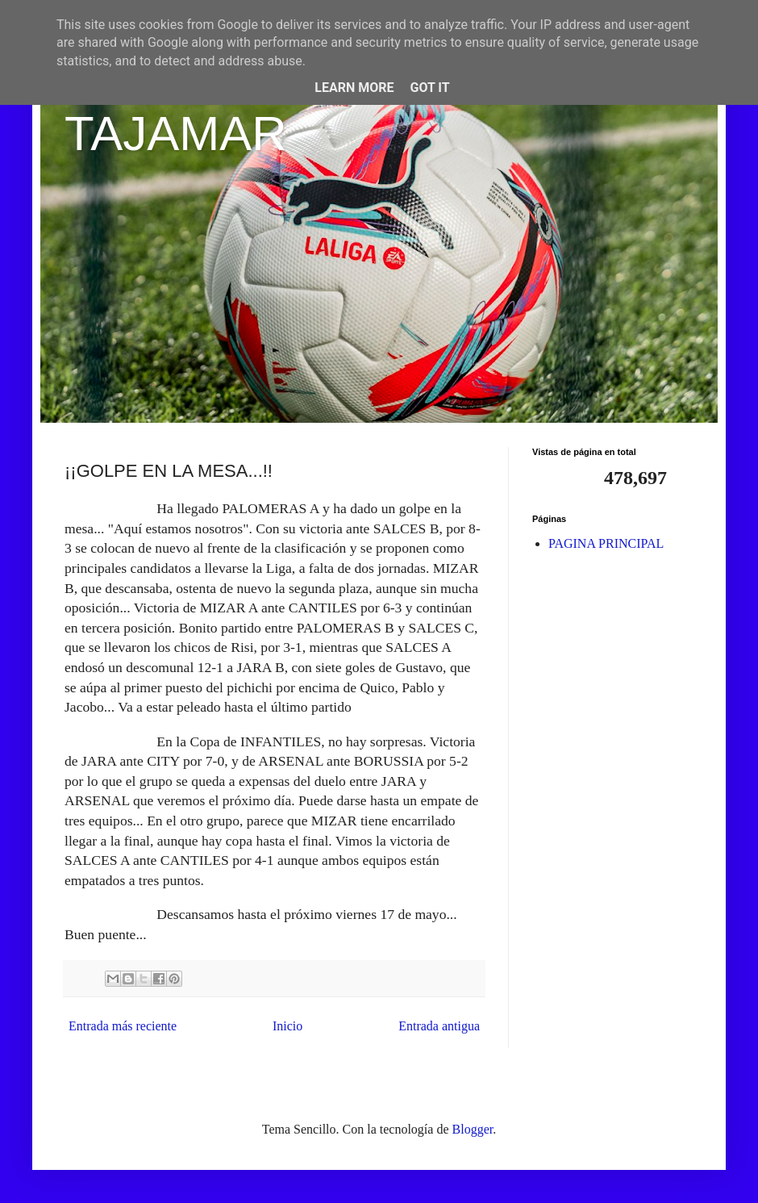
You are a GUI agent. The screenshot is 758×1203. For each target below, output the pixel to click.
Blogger (473, 1129)
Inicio (287, 1026)
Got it (429, 87)
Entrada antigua (439, 1026)
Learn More (354, 87)
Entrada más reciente (123, 1026)
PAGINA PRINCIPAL (606, 543)
